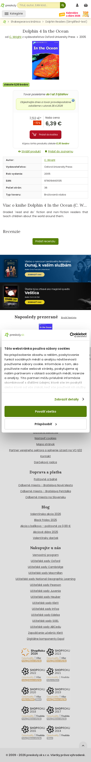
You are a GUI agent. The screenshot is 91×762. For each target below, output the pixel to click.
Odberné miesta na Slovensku (45, 497)
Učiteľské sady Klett (45, 603)
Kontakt (45, 456)
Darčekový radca (45, 462)
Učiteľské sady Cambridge (45, 567)
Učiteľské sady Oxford (45, 561)
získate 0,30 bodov (16, 84)
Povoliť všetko (45, 411)
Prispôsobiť (46, 424)
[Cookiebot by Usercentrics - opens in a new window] (70, 334)
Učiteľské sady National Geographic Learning (45, 579)
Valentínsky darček (45, 538)
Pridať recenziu (45, 241)
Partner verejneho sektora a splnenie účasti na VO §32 (45, 450)
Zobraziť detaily (66, 399)
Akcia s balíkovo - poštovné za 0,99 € (45, 526)
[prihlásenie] (77, 5)
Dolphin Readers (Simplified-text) (66, 22)
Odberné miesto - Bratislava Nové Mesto (45, 485)
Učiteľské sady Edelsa (45, 615)
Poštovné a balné (45, 479)
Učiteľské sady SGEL (45, 621)
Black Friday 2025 (45, 520)
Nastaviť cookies (45, 438)
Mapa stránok (45, 444)
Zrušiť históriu (68, 317)
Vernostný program (46, 555)
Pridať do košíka (48, 134)
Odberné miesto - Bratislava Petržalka (45, 491)
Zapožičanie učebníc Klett (45, 633)
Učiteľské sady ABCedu (45, 627)
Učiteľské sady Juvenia (45, 591)
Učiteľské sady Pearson (45, 585)
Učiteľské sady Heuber (45, 597)
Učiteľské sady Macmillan (45, 573)
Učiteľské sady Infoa (45, 609)
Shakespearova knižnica (26, 22)
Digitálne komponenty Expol (45, 639)
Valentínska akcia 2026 (45, 514)
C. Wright (15, 37)
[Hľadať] (63, 5)
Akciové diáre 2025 (45, 532)
